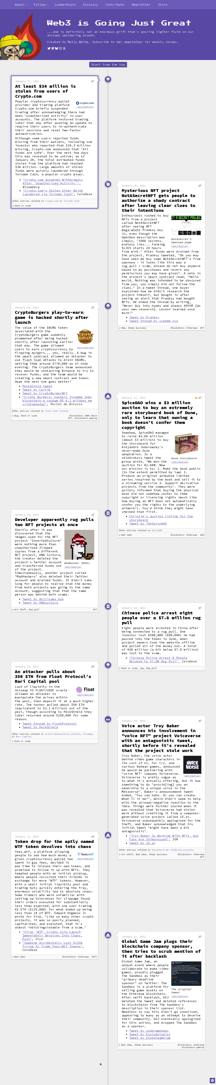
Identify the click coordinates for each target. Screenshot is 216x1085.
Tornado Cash (71, 201)
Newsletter (141, 4)
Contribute (115, 4)
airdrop (79, 873)
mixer (78, 174)
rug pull (129, 266)
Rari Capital (24, 737)
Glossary (90, 4)
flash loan (31, 360)
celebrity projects (182, 850)
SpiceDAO (157, 530)
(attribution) (85, 107)
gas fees (39, 862)
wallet (64, 101)
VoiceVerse (158, 850)
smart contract (161, 277)
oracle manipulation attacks (62, 734)
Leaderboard (65, 4)
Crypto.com (51, 201)
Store (163, 4)
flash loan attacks (57, 411)
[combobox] (20, 4)
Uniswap (87, 734)
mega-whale (131, 230)
